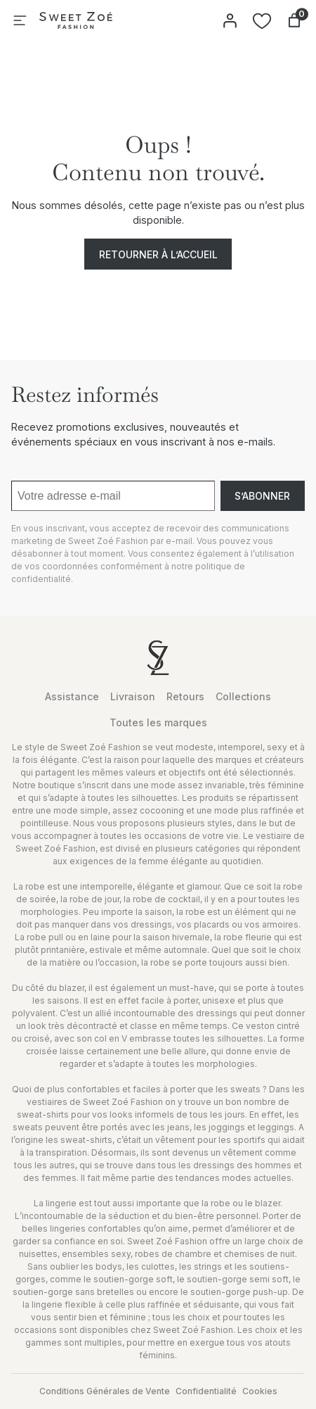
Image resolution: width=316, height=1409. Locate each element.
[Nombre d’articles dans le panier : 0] (294, 20)
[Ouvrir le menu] (19, 20)
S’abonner (262, 496)
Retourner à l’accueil (158, 254)
